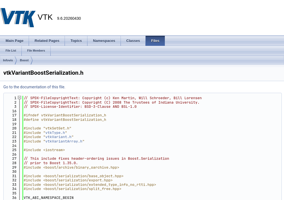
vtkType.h (55, 132)
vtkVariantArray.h (63, 141)
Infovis (8, 60)
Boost (24, 60)
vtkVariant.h (58, 136)
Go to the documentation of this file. (34, 87)
